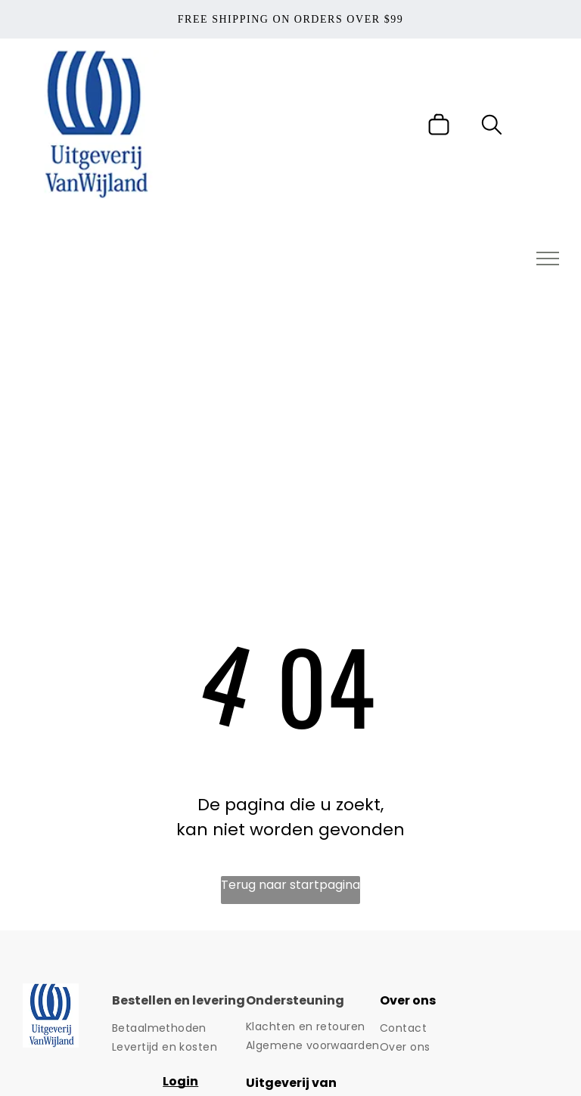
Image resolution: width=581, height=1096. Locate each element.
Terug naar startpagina (290, 884)
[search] (491, 127)
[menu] (547, 258)
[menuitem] (179, 1028)
